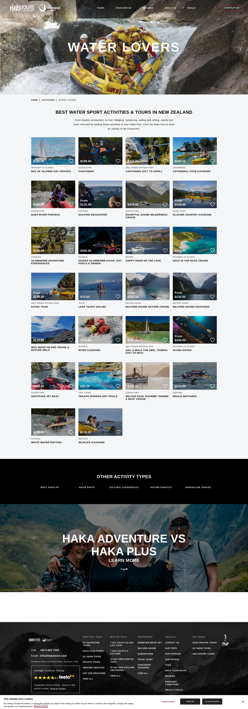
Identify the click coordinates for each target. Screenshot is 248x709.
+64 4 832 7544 (49, 650)
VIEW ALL (88, 679)
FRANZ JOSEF (145, 659)
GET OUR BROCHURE (94, 673)
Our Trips (171, 648)
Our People (172, 659)
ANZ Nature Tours (204, 654)
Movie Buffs (87, 487)
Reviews (148, 8)
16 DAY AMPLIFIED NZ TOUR (122, 660)
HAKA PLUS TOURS (93, 651)
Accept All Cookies (212, 701)
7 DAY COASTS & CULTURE (119, 652)
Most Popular (50, 487)
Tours (100, 8)
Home (34, 100)
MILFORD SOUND (147, 648)
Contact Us (232, 8)
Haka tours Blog (175, 670)
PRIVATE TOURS (91, 662)
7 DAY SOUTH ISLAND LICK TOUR (121, 644)
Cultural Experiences (124, 487)
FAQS (168, 665)
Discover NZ (124, 8)
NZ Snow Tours (202, 648)
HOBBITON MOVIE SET (150, 643)
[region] (124, 702)
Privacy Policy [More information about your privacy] (41, 706)
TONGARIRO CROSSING (144, 666)
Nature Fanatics (161, 487)
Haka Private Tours (205, 643)
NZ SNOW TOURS (92, 657)
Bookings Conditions (172, 683)
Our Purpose (173, 654)
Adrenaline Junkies (198, 487)
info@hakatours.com (53, 655)
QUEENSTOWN (145, 654)
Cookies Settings (168, 701)
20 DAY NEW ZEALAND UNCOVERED (122, 668)
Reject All (190, 701)
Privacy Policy (174, 690)
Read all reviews (58, 688)
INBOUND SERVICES (94, 668)
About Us (170, 8)
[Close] (242, 701)
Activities (48, 100)
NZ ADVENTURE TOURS (91, 644)
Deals (191, 8)
